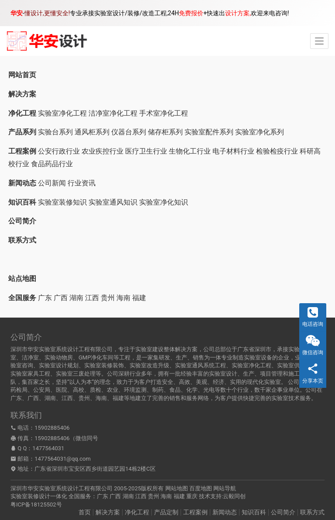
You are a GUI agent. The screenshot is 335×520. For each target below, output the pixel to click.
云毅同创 (234, 496)
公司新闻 (52, 183)
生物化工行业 (190, 151)
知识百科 (254, 512)
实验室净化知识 (163, 202)
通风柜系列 (92, 132)
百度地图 (200, 488)
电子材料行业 (233, 151)
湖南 (76, 298)
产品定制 (166, 512)
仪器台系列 (128, 132)
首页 (85, 512)
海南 (123, 298)
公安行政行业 (59, 151)
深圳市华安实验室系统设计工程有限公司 (61, 488)
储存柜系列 (165, 132)
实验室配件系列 (209, 132)
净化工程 (137, 512)
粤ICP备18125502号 (36, 504)
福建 (139, 298)
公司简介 (283, 512)
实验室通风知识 (113, 202)
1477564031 (48, 448)
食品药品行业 (52, 164)
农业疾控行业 (102, 151)
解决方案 (108, 512)
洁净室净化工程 (113, 113)
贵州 (108, 298)
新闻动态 (224, 512)
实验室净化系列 (259, 132)
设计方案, (238, 13)
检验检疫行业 (277, 151)
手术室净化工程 (163, 113)
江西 (92, 298)
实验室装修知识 (62, 202)
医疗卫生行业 (146, 151)
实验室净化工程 (62, 113)
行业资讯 (82, 183)
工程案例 (195, 512)
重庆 (192, 496)
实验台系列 (55, 132)
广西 (61, 298)
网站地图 (176, 488)
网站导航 (224, 488)
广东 (45, 298)
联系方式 (312, 512)
